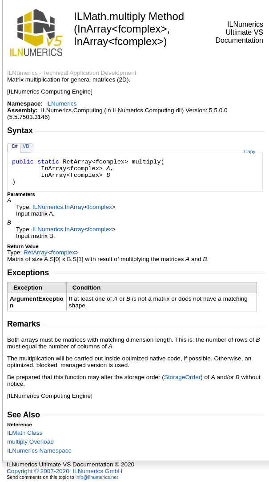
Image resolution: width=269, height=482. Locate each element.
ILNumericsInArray (58, 207)
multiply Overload (30, 441)
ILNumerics (61, 103)
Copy (249, 151)
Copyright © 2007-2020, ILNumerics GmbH (64, 471)
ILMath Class (24, 432)
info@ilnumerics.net (97, 477)
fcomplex (100, 207)
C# (15, 146)
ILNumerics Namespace (39, 450)
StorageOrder (182, 377)
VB (26, 146)
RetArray (36, 252)
